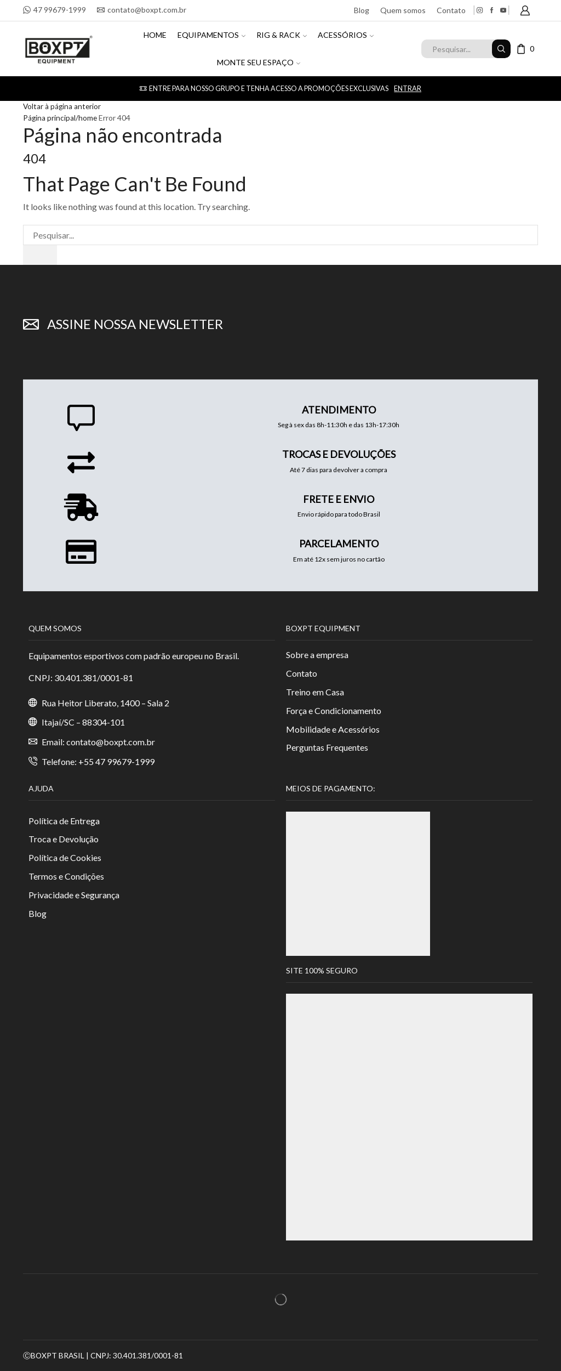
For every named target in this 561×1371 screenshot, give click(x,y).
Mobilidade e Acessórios (333, 729)
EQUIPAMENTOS (211, 34)
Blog (361, 10)
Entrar (407, 88)
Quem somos (403, 10)
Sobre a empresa (317, 654)
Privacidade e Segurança (73, 895)
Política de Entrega (64, 820)
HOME (155, 34)
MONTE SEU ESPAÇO (258, 62)
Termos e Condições (66, 876)
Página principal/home (60, 117)
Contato (451, 10)
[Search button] (501, 48)
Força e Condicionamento (333, 710)
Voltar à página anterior (62, 106)
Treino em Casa (315, 692)
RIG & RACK (281, 34)
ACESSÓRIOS (346, 34)
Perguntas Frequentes (327, 748)
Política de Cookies (64, 858)
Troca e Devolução (63, 839)
